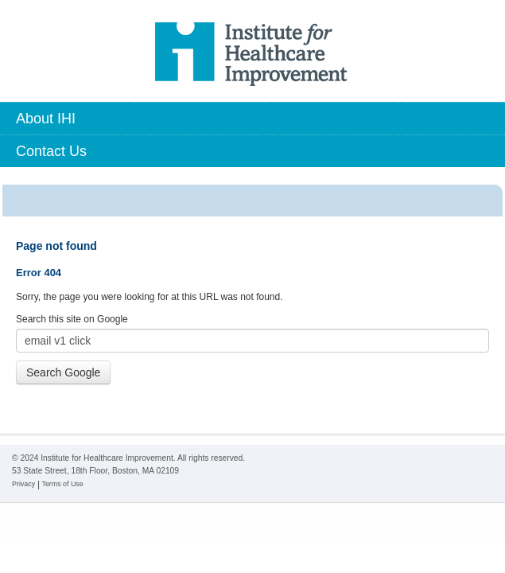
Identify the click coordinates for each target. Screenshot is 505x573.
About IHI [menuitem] (46, 119)
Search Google (63, 372)
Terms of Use (62, 484)
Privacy (23, 484)
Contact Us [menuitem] (51, 151)
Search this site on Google (72, 319)
